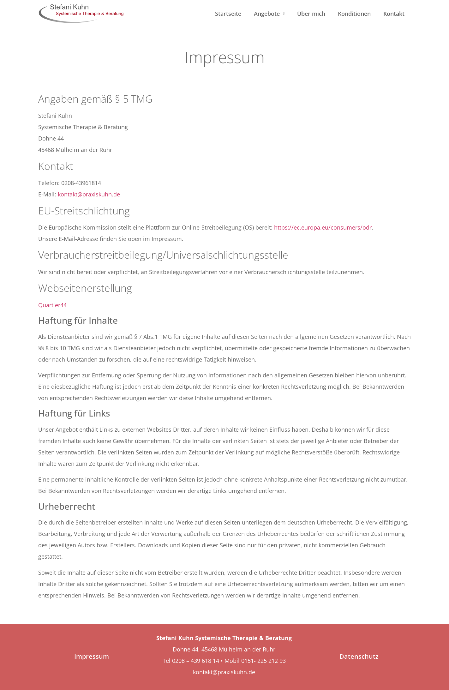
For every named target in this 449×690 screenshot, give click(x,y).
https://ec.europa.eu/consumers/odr (323, 227)
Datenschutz (359, 656)
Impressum (91, 656)
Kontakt (393, 13)
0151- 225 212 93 (263, 660)
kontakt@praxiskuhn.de (89, 194)
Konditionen (354, 13)
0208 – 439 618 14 (196, 660)
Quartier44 (52, 305)
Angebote (269, 13)
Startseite (228, 13)
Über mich (311, 13)
